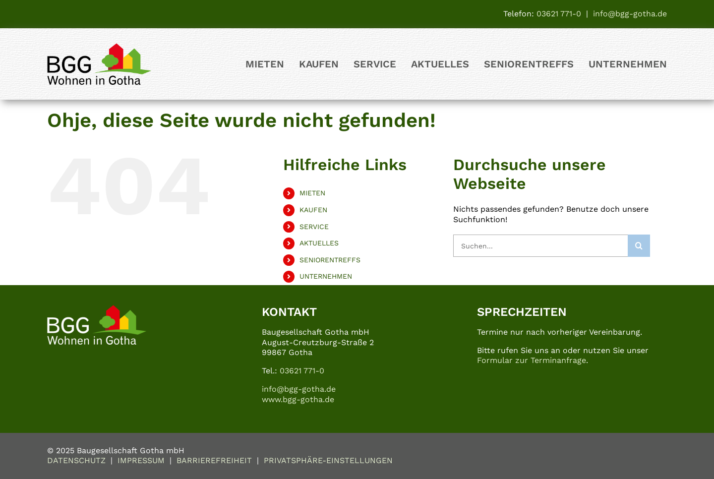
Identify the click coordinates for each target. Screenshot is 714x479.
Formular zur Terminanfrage (531, 360)
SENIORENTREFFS (329, 260)
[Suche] (639, 246)
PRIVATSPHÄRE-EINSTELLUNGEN (328, 460)
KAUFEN (313, 210)
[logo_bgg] (99, 47)
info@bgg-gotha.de (630, 13)
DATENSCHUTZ (76, 460)
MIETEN (312, 193)
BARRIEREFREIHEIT (214, 460)
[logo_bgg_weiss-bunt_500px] (96, 308)
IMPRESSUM (141, 460)
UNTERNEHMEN (325, 276)
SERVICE (314, 227)
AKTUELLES (319, 243)
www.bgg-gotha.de (298, 399)
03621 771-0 (558, 13)
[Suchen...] (540, 246)
